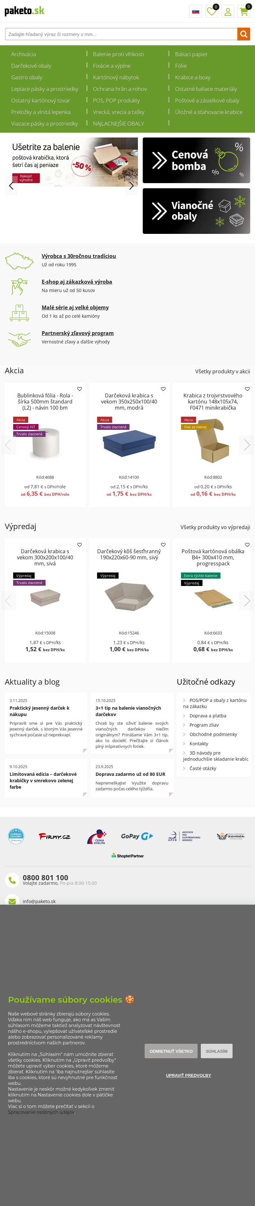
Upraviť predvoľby (188, 1075)
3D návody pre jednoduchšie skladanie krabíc (216, 756)
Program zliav (204, 725)
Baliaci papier (191, 54)
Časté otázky (203, 768)
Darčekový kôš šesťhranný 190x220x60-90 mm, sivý (129, 554)
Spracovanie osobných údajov (41, 1112)
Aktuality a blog (32, 681)
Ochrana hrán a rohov (120, 89)
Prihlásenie (227, 11)
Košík (243, 11)
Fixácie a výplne (112, 65)
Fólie (181, 65)
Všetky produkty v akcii (222, 371)
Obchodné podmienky (213, 734)
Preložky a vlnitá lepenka (41, 112)
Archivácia (23, 54)
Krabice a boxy (192, 77)
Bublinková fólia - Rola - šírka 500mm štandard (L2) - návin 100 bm (45, 401)
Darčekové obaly (31, 65)
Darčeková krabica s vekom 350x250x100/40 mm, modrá (129, 401)
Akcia (14, 370)
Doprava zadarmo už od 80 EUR (130, 774)
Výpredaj (20, 526)
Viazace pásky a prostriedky (44, 123)
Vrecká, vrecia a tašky (118, 112)
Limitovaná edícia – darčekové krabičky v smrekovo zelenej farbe (43, 780)
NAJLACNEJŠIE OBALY (118, 123)
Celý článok (85, 754)
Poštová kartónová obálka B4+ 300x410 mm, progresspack (213, 557)
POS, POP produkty (116, 100)
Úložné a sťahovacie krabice (208, 112)
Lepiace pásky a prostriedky (44, 89)
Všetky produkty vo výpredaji (215, 527)
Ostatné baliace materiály (206, 89)
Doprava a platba (208, 716)
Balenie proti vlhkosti (118, 54)
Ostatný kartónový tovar (40, 100)
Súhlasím (216, 1051)
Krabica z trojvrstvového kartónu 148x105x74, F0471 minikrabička (212, 401)
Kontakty (199, 743)
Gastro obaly (26, 77)
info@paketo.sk (39, 901)
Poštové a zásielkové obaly (207, 100)
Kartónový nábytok (116, 77)
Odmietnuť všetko (171, 1051)
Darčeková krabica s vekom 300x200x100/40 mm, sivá (45, 557)
